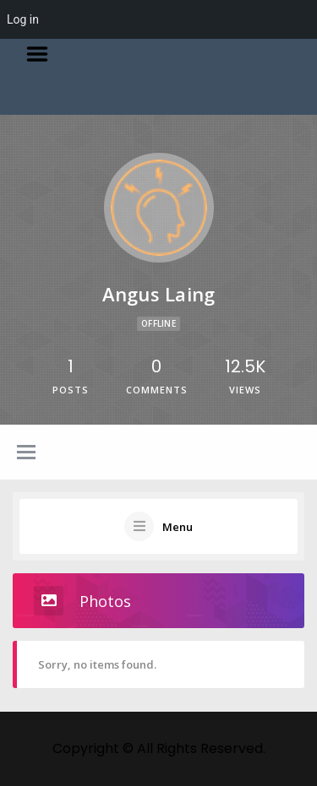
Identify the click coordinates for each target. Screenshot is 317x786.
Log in (23, 19)
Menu (43, 54)
